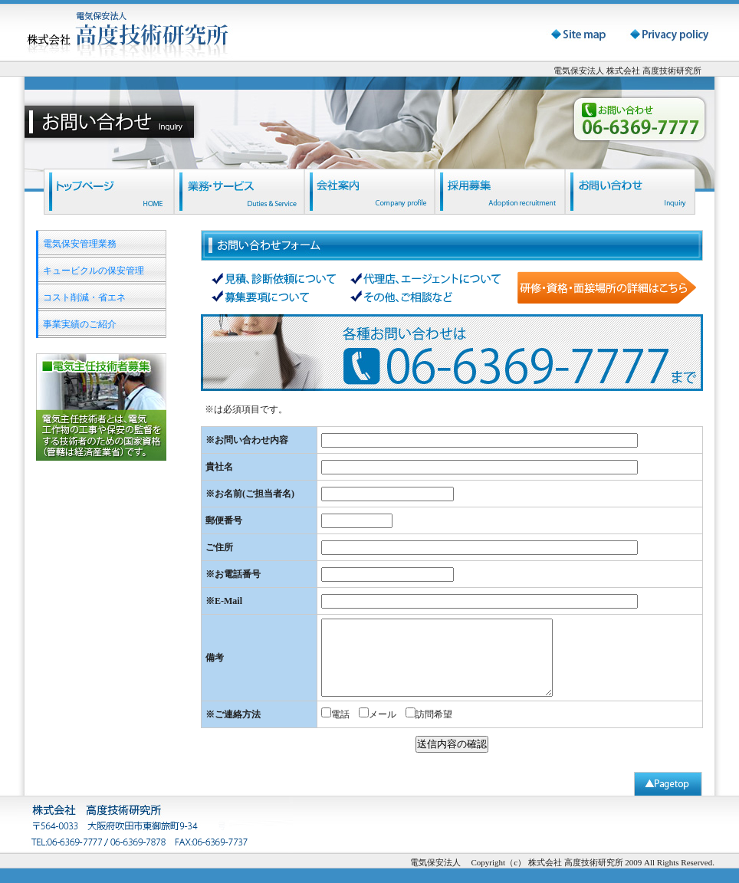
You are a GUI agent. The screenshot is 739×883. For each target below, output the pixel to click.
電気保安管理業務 (80, 243)
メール (382, 714)
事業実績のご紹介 (80, 324)
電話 (340, 714)
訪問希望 (433, 714)
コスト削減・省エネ (84, 297)
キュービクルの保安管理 (93, 270)
